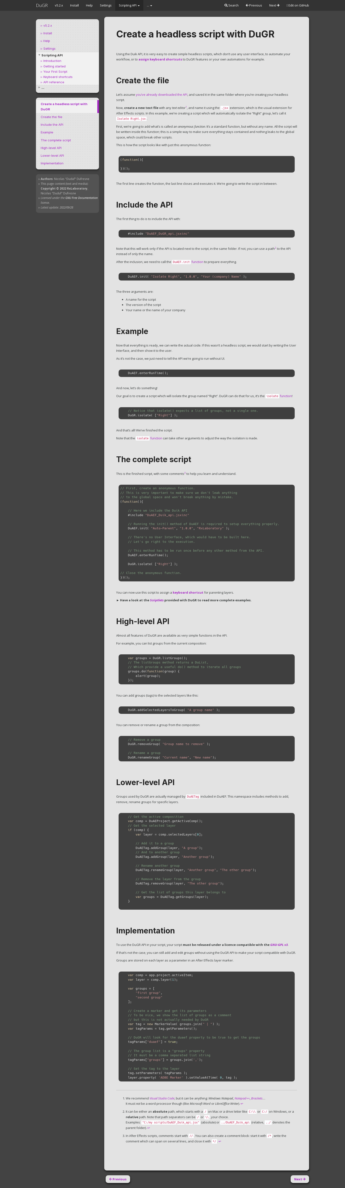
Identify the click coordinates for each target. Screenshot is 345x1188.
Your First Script (55, 71)
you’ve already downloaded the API (161, 94)
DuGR (42, 5)
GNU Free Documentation (81, 198)
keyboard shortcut (188, 592)
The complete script (56, 140)
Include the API (52, 124)
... (149, 5)
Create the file (51, 117)
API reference (53, 82)
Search (231, 5)
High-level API (51, 148)
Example (47, 132)
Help (89, 5)
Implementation (52, 163)
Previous (254, 5)
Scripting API (129, 5)
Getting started (54, 66)
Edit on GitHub (298, 5)
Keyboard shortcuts (58, 77)
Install (74, 5)
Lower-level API (52, 155)
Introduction (52, 61)
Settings (106, 5)
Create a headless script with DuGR (64, 106)
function (187, 262)
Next (274, 5)
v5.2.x (59, 5)
